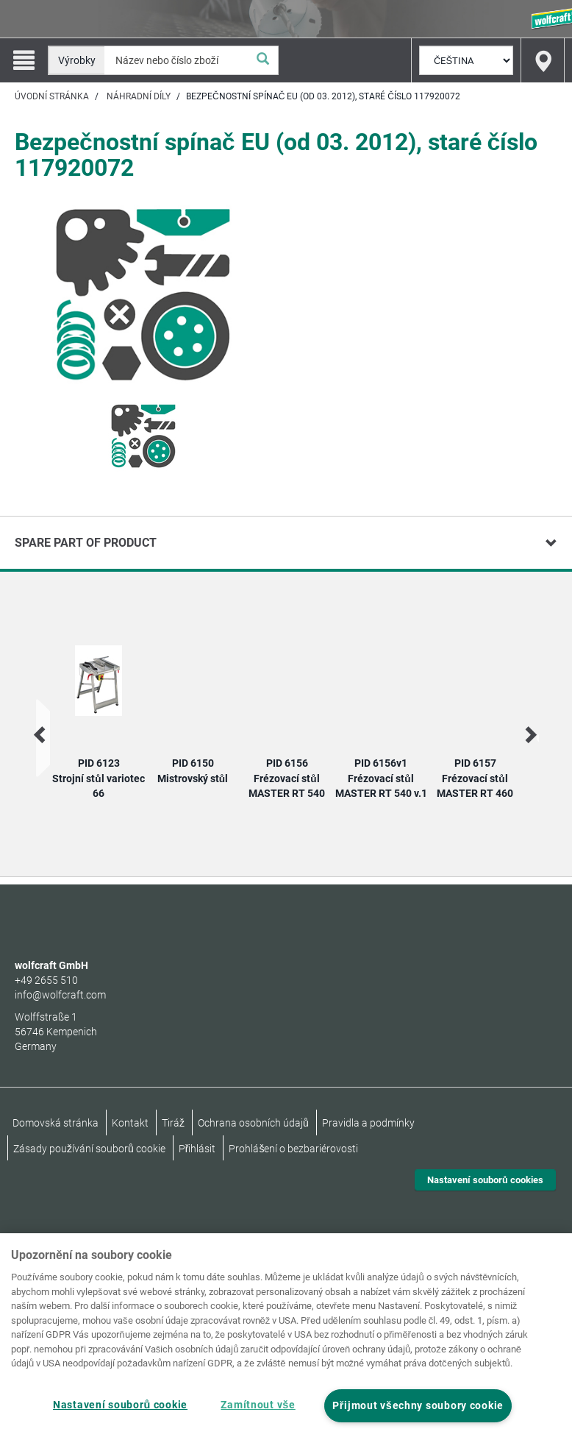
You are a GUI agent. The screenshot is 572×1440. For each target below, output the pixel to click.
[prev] (41, 735)
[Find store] (543, 60)
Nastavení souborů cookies (485, 1179)
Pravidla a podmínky (368, 1123)
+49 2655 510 (46, 980)
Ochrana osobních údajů (253, 1123)
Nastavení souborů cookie (120, 1405)
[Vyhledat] (263, 60)
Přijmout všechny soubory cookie (418, 1406)
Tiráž (173, 1123)
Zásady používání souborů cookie (89, 1149)
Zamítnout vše (258, 1405)
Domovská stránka (55, 1123)
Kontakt (130, 1123)
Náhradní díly (139, 96)
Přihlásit (197, 1149)
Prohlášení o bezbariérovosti (293, 1149)
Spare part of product (86, 543)
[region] (286, 1336)
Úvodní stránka (52, 96)
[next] (530, 735)
